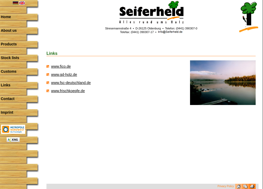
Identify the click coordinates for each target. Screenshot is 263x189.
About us (9, 30)
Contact (7, 99)
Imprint (7, 112)
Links (5, 85)
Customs (9, 71)
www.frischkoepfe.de (68, 91)
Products (9, 44)
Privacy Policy (226, 186)
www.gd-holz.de (64, 74)
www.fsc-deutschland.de (71, 83)
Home (6, 17)
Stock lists (10, 58)
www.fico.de (61, 66)
